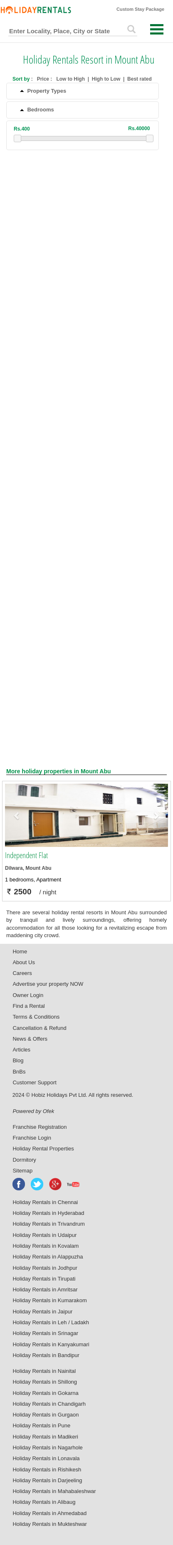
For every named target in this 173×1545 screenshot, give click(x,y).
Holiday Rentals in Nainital (44, 1371)
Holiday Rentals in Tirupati (43, 1279)
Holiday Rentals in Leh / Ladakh (50, 1322)
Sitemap (22, 1170)
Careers (22, 973)
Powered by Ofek (33, 1111)
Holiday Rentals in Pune (41, 1425)
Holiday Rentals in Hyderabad (48, 1213)
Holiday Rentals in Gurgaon (45, 1415)
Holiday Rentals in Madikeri (45, 1437)
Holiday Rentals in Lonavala (45, 1458)
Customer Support (34, 1082)
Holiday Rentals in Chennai (45, 1202)
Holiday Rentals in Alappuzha (47, 1257)
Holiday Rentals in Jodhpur (44, 1268)
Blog (17, 1060)
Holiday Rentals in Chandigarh (49, 1404)
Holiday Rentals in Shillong (44, 1382)
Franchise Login (31, 1138)
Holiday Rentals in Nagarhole (47, 1447)
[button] (17, 815)
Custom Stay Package (140, 9)
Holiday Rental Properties (43, 1148)
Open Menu (157, 29)
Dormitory (24, 1160)
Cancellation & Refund (39, 1028)
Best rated (139, 79)
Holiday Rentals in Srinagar (45, 1333)
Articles (21, 1049)
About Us (23, 962)
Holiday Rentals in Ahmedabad (49, 1513)
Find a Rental (28, 1006)
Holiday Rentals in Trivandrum (48, 1224)
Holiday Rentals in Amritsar (44, 1289)
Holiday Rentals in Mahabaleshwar (54, 1491)
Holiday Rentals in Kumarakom (49, 1300)
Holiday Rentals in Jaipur (42, 1311)
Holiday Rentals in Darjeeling (47, 1480)
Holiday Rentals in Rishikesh (46, 1469)
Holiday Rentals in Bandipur (45, 1355)
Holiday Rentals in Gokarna (45, 1393)
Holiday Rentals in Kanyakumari (50, 1344)
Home (19, 951)
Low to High (70, 79)
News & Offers (29, 1039)
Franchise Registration (39, 1127)
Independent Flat (26, 855)
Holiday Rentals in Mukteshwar (49, 1524)
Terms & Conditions (35, 1017)
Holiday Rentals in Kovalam (45, 1246)
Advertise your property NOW (47, 984)
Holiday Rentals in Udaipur (44, 1235)
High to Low (106, 79)
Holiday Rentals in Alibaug (43, 1502)
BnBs (18, 1072)
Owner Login (27, 995)
